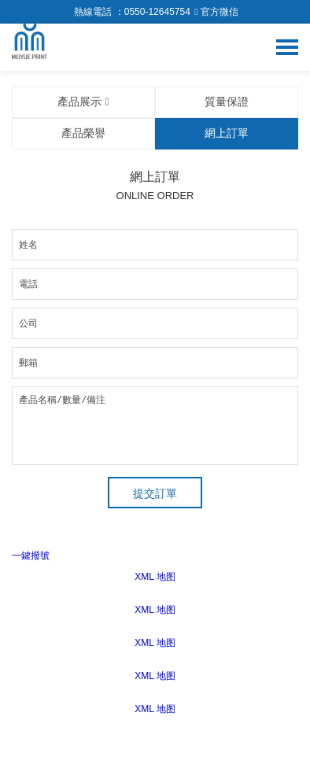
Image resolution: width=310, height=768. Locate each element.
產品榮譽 (83, 133)
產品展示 (83, 101)
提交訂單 (155, 493)
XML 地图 (155, 576)
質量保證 (227, 101)
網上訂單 (227, 133)
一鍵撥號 (31, 555)
